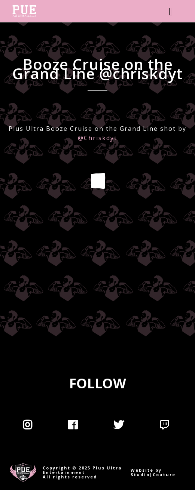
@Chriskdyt (97, 138)
